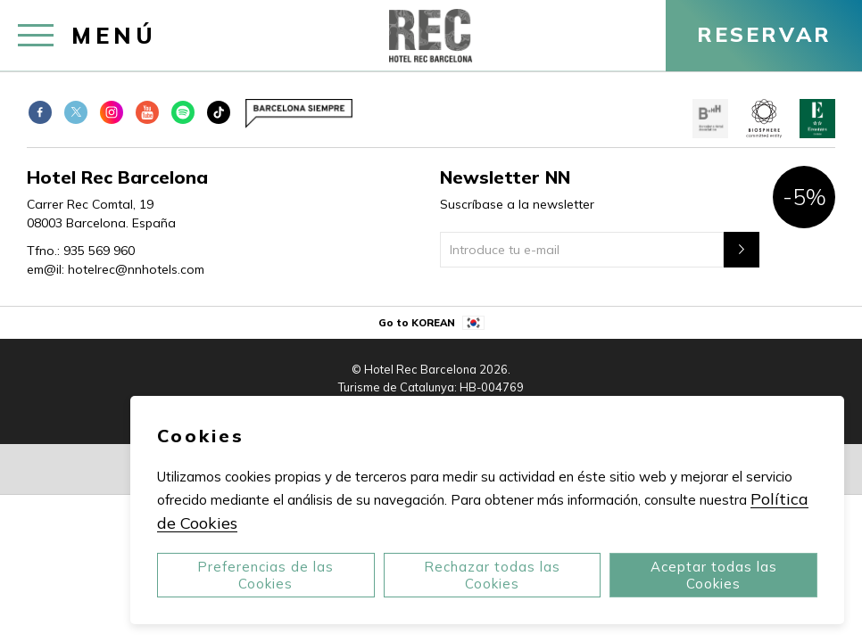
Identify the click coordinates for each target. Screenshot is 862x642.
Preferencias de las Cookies (265, 575)
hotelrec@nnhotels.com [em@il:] (136, 269)
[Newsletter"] (741, 250)
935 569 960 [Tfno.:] (99, 251)
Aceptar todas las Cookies (714, 575)
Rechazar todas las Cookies (492, 575)
